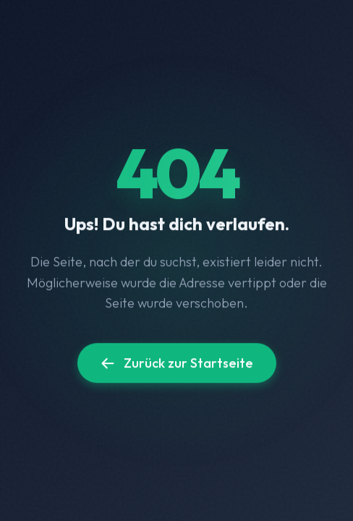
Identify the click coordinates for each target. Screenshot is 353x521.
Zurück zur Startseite (177, 363)
